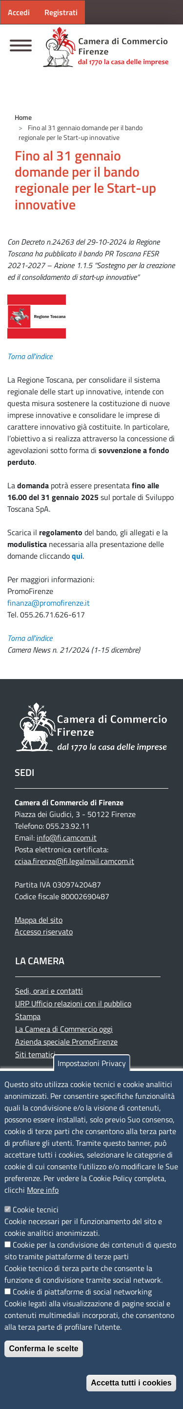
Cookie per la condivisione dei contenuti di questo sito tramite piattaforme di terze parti (90, 1250)
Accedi (19, 12)
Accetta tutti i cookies (131, 1383)
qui (77, 556)
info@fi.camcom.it (67, 837)
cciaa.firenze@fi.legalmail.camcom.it (74, 861)
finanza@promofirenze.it (48, 603)
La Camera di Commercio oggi (64, 1029)
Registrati (61, 12)
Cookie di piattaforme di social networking (82, 1291)
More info (43, 1190)
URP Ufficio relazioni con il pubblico (73, 1003)
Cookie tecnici (36, 1209)
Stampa (28, 1016)
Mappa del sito (38, 920)
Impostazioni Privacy (92, 1063)
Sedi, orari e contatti (49, 991)
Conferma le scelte (43, 1348)
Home (23, 117)
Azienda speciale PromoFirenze (66, 1041)
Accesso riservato (44, 931)
